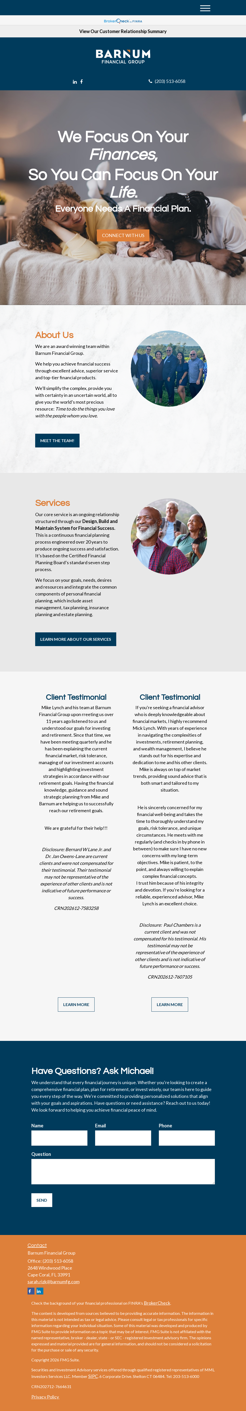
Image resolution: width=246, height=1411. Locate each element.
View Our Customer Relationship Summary (123, 31)
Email (100, 1125)
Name (37, 1125)
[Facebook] (81, 81)
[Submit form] (41, 1200)
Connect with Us (123, 235)
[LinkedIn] (75, 81)
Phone (165, 1125)
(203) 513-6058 (167, 81)
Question (41, 1154)
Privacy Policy (45, 1397)
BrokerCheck (157, 1303)
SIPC (93, 1376)
